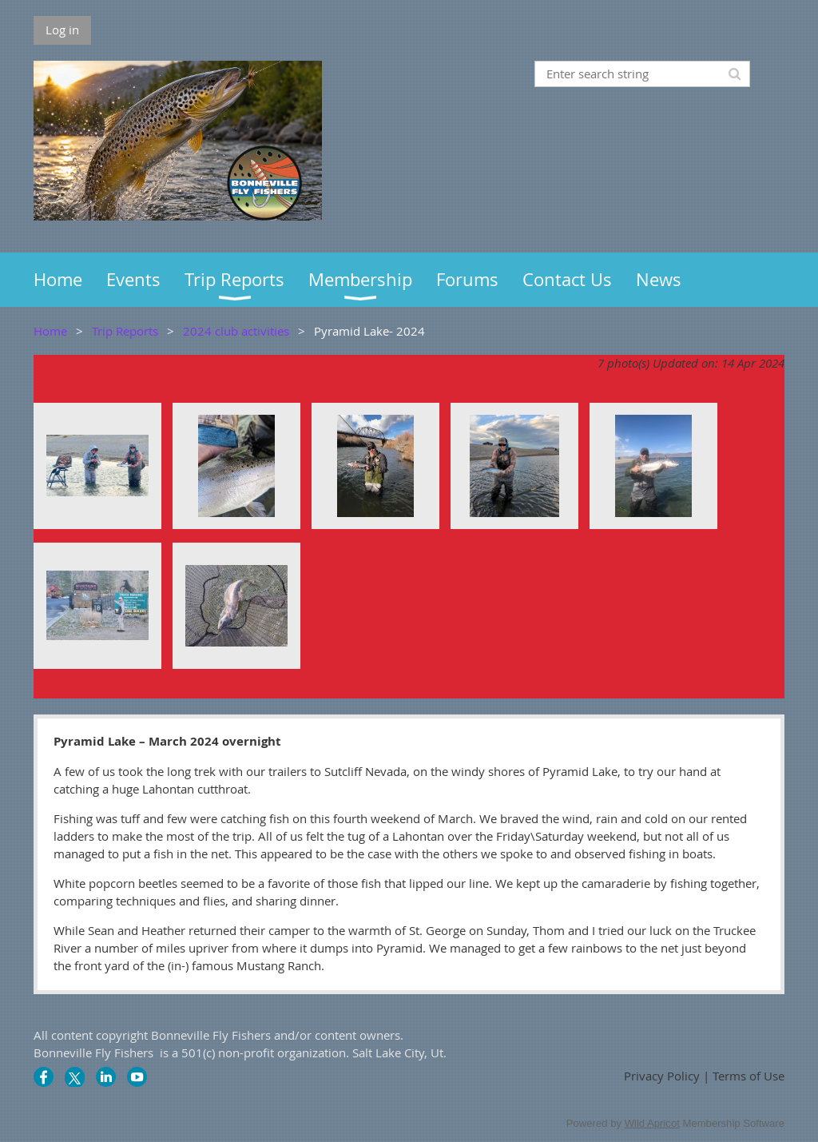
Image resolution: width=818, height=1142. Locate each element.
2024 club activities (236, 331)
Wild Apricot (652, 1123)
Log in (62, 30)
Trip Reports (125, 331)
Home (50, 331)
